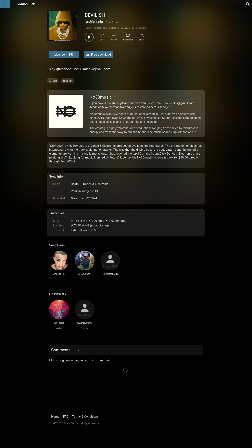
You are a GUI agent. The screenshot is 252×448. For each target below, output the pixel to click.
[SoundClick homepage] (26, 4)
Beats (75, 184)
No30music (94, 22)
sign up (65, 360)
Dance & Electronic (95, 184)
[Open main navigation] (5, 4)
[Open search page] (248, 4)
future (53, 80)
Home (55, 416)
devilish (67, 80)
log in (79, 360)
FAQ (66, 416)
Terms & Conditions (85, 416)
